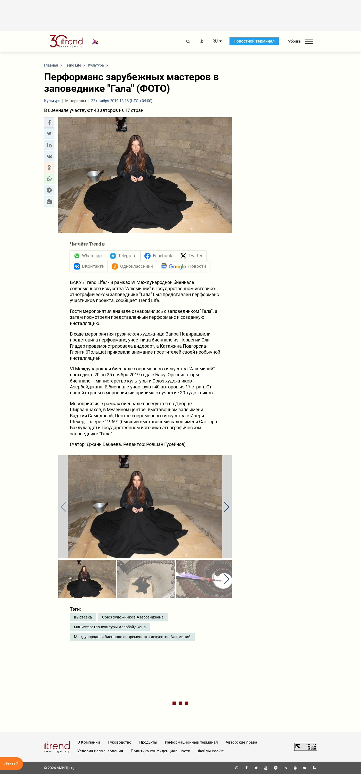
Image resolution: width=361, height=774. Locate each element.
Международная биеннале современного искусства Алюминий (132, 636)
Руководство (120, 742)
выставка (83, 617)
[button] (49, 122)
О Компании (88, 742)
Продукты (148, 742)
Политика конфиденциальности (160, 751)
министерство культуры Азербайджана (110, 627)
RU (215, 41)
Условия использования (100, 751)
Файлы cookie (211, 751)
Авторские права (241, 742)
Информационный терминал (191, 742)
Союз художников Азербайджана (132, 617)
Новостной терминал (254, 41)
